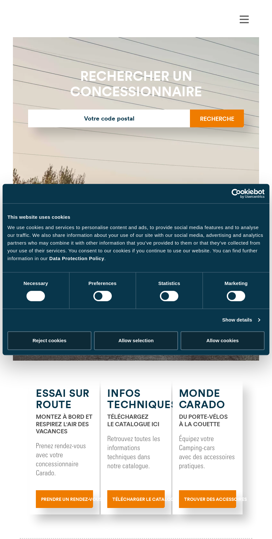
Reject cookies (50, 340)
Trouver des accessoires (210, 499)
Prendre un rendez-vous (67, 499)
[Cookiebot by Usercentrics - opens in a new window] (236, 193)
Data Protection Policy (76, 258)
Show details (237, 319)
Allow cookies (222, 340)
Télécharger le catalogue (138, 499)
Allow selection (135, 340)
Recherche (217, 118)
